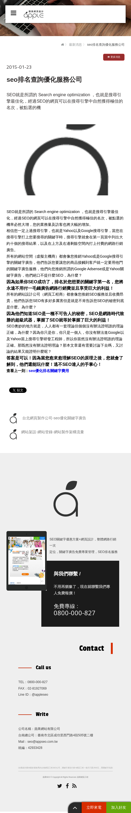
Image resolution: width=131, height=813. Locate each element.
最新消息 (75, 45)
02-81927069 (37, 690)
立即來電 (93, 807)
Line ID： (25, 696)
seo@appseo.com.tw (42, 743)
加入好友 (118, 807)
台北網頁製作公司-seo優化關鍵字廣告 (47, 418)
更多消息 (113, 57)
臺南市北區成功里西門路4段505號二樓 (65, 736)
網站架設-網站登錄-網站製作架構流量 (46, 434)
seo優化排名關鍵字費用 (49, 371)
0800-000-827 (76, 613)
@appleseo (40, 696)
